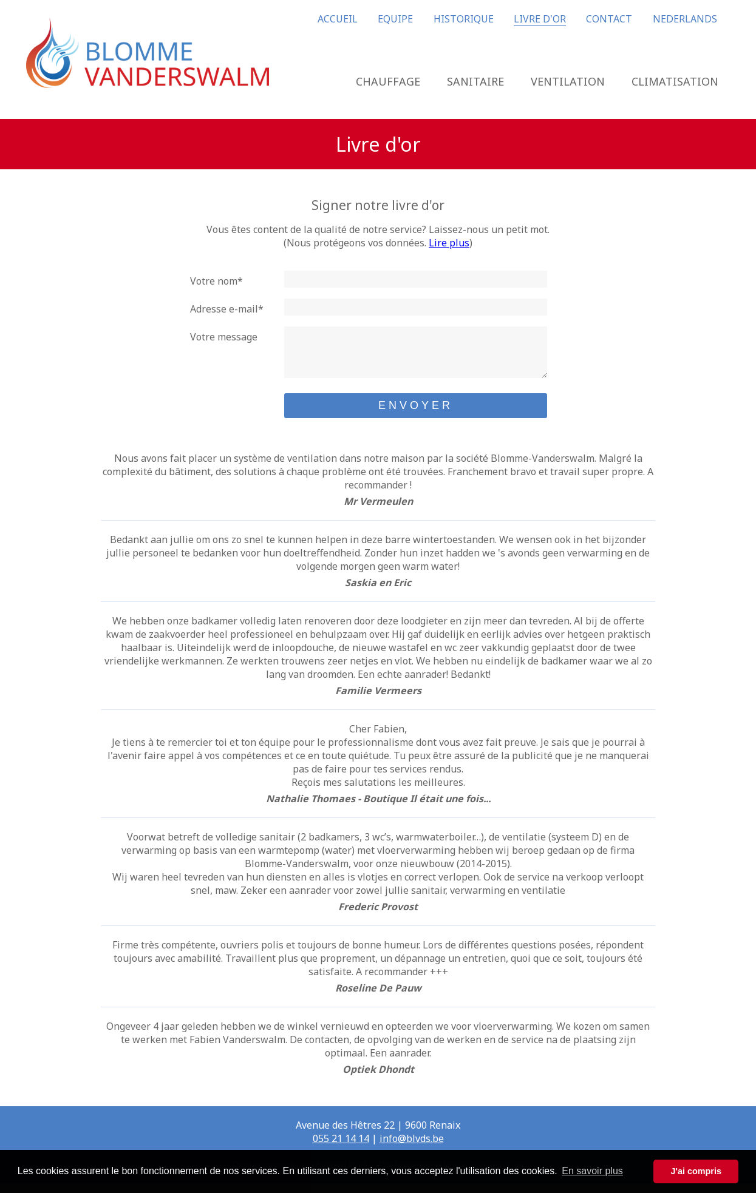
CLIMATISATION (675, 81)
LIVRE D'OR (540, 18)
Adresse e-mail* (227, 309)
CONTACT (609, 18)
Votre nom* (216, 281)
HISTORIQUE (464, 18)
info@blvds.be (412, 1147)
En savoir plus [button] (592, 1171)
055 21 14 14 (341, 1147)
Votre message (223, 336)
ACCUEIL (338, 18)
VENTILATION (568, 81)
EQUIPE (395, 18)
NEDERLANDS (685, 18)
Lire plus (449, 242)
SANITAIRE (475, 81)
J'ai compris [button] (695, 1171)
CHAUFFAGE (388, 81)
